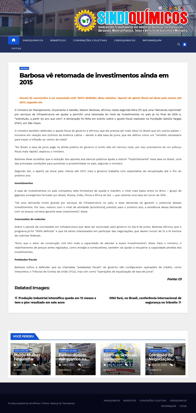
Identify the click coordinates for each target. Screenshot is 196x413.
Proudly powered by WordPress (24, 403)
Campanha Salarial (68, 351)
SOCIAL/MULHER (21, 351)
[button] (178, 44)
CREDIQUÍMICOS (125, 40)
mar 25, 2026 (114, 365)
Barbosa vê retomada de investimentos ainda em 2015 (94, 79)
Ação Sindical (111, 351)
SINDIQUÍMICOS (33, 40)
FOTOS (16, 48)
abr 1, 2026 (23, 365)
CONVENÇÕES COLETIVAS (90, 40)
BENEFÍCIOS (58, 40)
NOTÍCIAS (24, 68)
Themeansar (68, 403)
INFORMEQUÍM (152, 40)
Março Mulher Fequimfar (27, 357)
